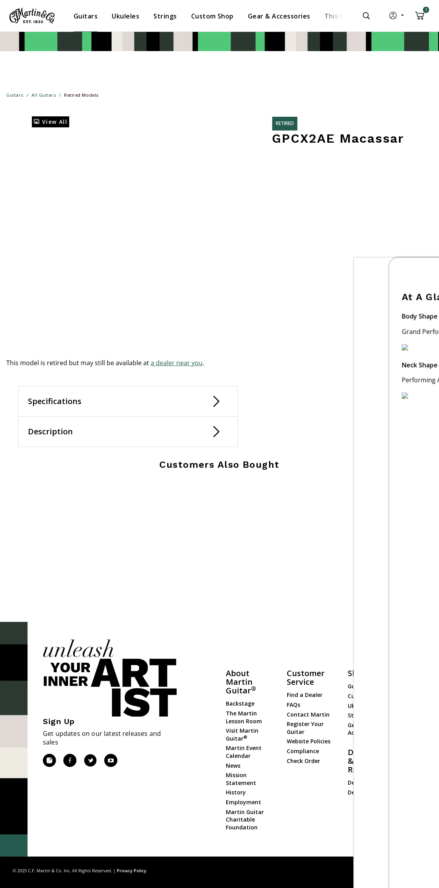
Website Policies (308, 741)
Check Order (303, 761)
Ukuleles (359, 706)
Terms (419, 870)
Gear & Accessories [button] (279, 16)
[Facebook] (69, 760)
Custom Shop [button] (212, 16)
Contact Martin (308, 714)
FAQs (293, 704)
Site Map (370, 870)
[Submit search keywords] (366, 15)
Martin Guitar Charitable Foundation (245, 819)
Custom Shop (366, 696)
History (236, 792)
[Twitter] (90, 760)
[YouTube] (110, 760)
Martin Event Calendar (244, 751)
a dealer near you (177, 363)
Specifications (54, 401)
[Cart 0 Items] (420, 18)
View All (50, 121)
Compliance (303, 751)
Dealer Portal (366, 792)
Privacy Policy (131, 870)
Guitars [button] (86, 16)
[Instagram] (49, 760)
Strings (357, 715)
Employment (243, 802)
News (233, 765)
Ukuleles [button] (125, 16)
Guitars (358, 686)
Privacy (396, 870)
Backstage (240, 703)
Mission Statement (241, 779)
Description (50, 431)
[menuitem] (85, 16)
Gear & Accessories (363, 729)
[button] (397, 17)
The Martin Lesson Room (244, 717)
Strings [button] (165, 16)
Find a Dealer (305, 695)
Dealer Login (365, 782)
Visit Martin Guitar (242, 734)
